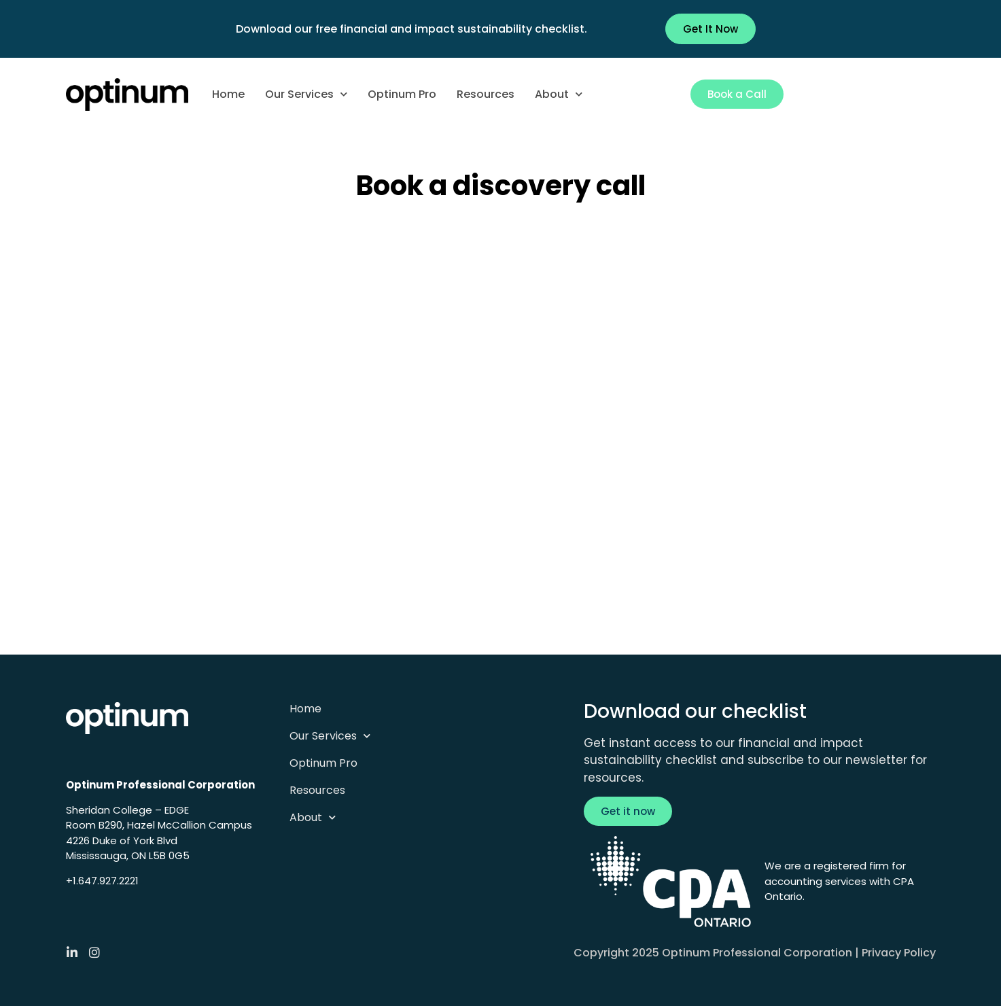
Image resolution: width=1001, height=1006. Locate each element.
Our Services (306, 94)
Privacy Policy (899, 952)
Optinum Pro (402, 94)
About (558, 94)
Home (228, 94)
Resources (485, 94)
